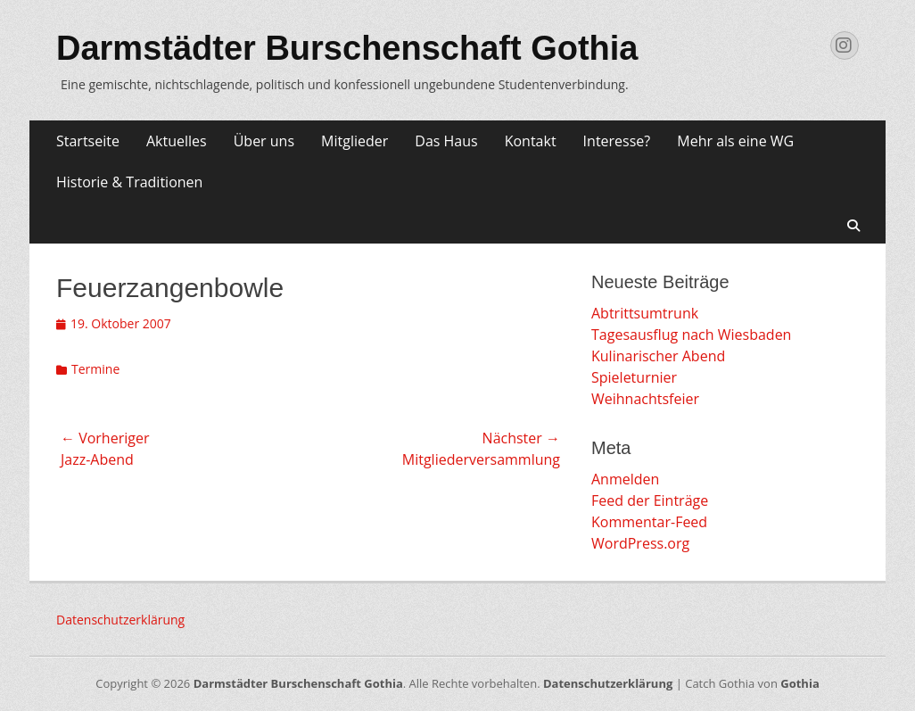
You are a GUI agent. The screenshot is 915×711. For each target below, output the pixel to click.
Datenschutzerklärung (120, 619)
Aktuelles (176, 141)
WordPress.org (640, 543)
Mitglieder (354, 141)
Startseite (88, 141)
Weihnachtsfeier (645, 399)
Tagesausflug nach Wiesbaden (691, 334)
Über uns (264, 141)
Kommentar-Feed (649, 522)
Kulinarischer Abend (658, 356)
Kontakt (530, 141)
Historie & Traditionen (129, 182)
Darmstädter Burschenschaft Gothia (347, 48)
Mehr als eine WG (735, 141)
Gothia (799, 683)
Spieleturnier (634, 377)
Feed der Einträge (649, 500)
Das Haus (446, 141)
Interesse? (617, 141)
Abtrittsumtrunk (644, 313)
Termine (95, 368)
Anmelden (625, 479)
